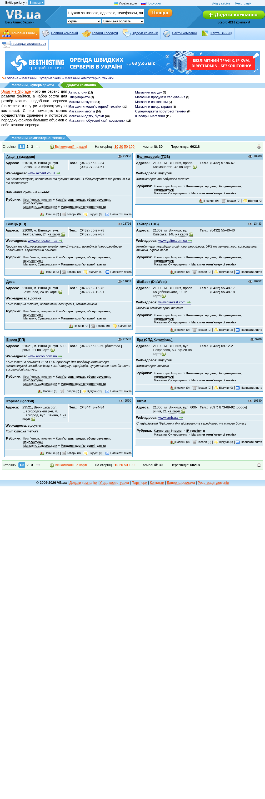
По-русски (153, 3)
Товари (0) (71, 214)
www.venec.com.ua (42, 241)
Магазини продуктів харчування (160, 97)
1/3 (21, 147)
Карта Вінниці (221, 33)
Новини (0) (49, 214)
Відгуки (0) (92, 214)
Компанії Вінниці (24, 33)
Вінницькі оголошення (28, 44)
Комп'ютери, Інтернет (37, 199)
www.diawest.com (172, 302)
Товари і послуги (105, 33)
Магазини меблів (81, 111)
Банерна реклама (181, 483)
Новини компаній (64, 33)
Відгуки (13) (92, 391)
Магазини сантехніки (151, 102)
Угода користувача (114, 483)
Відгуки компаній (145, 33)
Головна (11, 78)
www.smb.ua (168, 418)
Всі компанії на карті (68, 147)
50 (126, 147)
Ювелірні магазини (150, 116)
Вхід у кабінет (222, 3)
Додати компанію (81, 85)
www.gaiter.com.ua (172, 241)
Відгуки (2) (223, 329)
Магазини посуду (148, 92)
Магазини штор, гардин (153, 106)
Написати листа (118, 214)
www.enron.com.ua (42, 356)
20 (121, 147)
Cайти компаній (184, 33)
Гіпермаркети (79, 97)
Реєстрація (243, 3)
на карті (43, 167)
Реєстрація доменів (213, 483)
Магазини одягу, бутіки (86, 116)
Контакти (157, 483)
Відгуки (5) (92, 271)
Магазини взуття (81, 102)
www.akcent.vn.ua (42, 173)
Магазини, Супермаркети (41, 78)
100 (131, 147)
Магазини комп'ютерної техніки (88, 78)
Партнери (139, 483)
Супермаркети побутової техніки (160, 111)
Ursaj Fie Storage (16, 91)
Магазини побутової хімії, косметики (97, 120)
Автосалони (77, 92)
